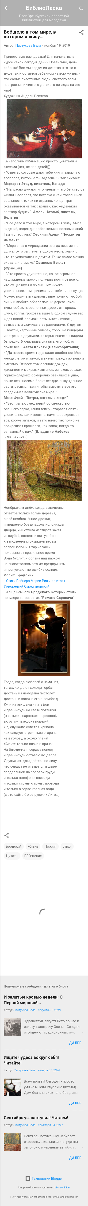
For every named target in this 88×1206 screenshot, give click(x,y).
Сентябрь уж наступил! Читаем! (36, 1117)
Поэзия (50, 846)
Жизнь (33, 846)
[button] (81, 33)
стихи (67, 846)
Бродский (14, 846)
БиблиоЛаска (44, 8)
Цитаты (12, 856)
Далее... (76, 1043)
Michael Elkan (62, 1187)
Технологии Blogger (44, 1178)
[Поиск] (81, 9)
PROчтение (33, 856)
